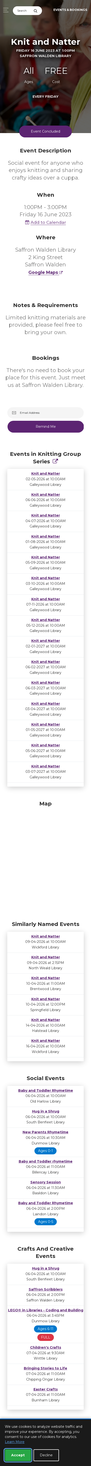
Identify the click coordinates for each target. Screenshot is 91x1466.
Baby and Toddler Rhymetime (45, 1090)
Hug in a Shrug (45, 1111)
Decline (46, 1455)
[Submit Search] (37, 10)
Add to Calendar (45, 222)
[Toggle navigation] (4, 10)
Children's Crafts (45, 1347)
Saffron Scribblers (46, 1289)
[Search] (23, 10)
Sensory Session (45, 1182)
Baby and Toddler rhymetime (46, 1161)
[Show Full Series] (55, 461)
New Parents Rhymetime (45, 1132)
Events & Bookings (70, 10)
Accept (18, 1455)
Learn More (15, 1442)
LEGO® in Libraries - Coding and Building (45, 1310)
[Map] (45, 859)
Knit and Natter (45, 473)
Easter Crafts (45, 1389)
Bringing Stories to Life (45, 1368)
